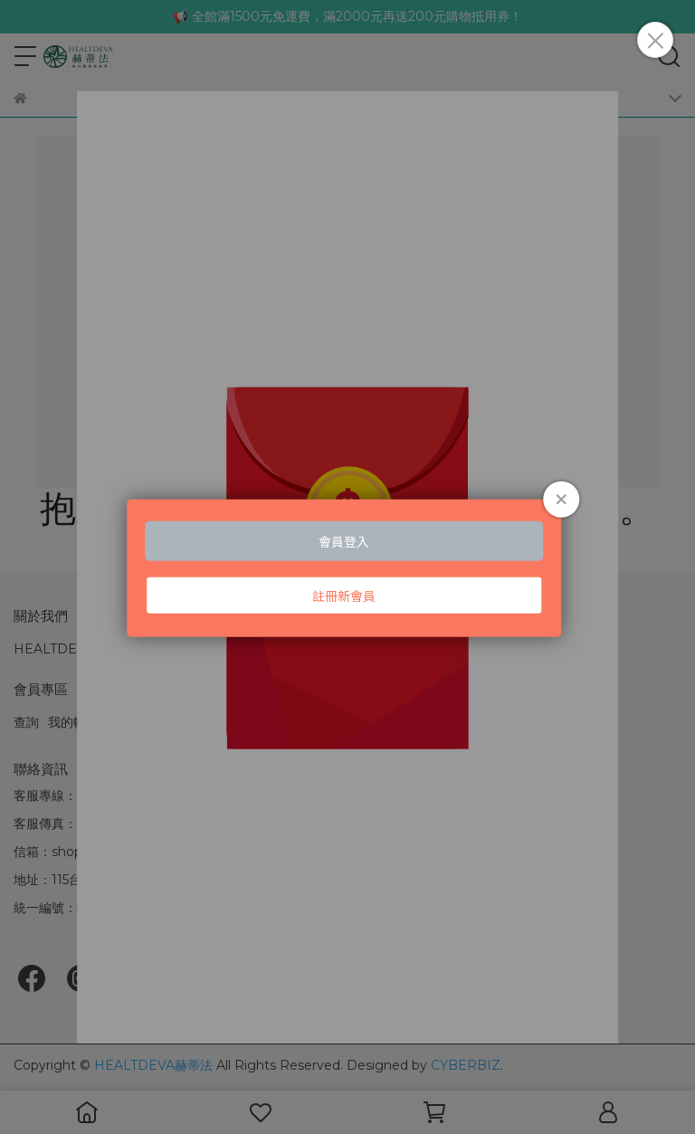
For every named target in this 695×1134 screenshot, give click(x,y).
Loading (347, 567)
